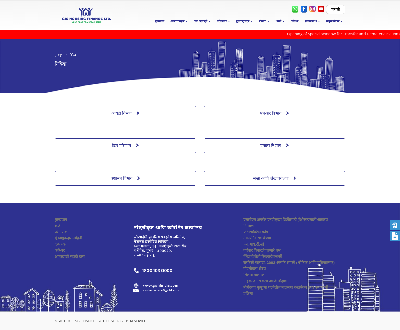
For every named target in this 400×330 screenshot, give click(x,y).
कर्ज (57, 225)
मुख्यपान (159, 21)
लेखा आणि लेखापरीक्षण (274, 178)
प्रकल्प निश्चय (274, 145)
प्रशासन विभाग (125, 178)
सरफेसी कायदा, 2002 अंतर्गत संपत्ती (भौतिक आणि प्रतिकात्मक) (289, 262)
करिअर (294, 21)
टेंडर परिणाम (125, 145)
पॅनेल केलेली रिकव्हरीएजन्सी (262, 256)
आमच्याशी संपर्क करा (70, 256)
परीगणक (61, 231)
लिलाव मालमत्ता (254, 274)
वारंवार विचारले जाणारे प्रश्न (262, 250)
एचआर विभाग (274, 113)
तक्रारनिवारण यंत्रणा (257, 237)
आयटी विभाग (125, 113)
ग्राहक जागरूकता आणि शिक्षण (265, 280)
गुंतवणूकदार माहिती (68, 237)
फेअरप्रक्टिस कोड (255, 231)
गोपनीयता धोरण (254, 268)
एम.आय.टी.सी (253, 244)
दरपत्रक (60, 244)
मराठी (335, 9)
